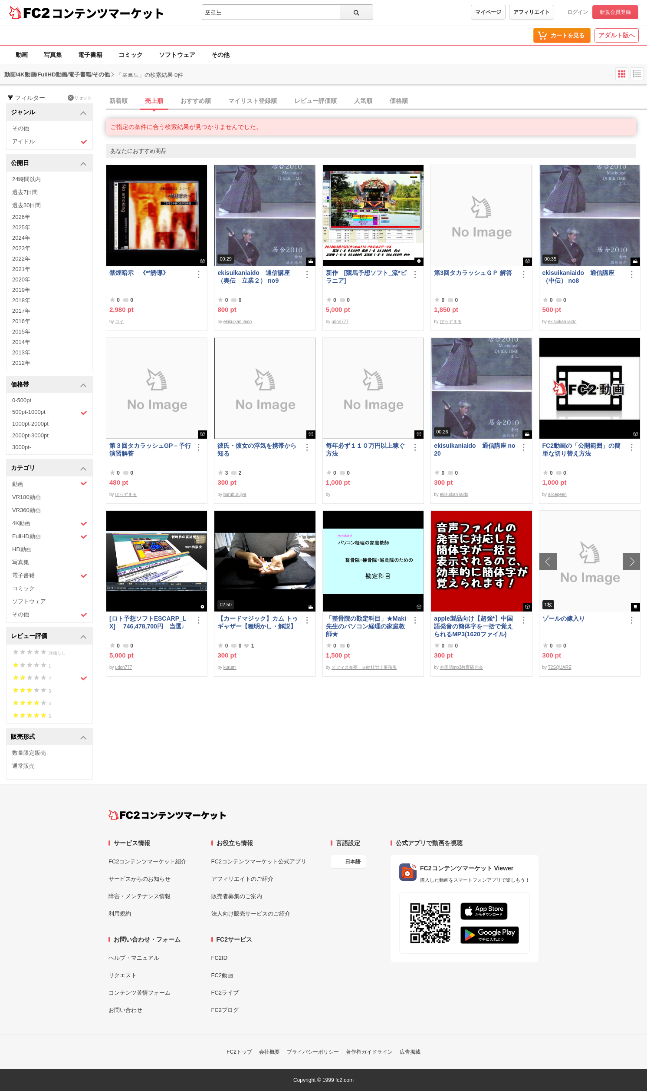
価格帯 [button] (49, 385)
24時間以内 (26, 179)
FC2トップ (239, 1052)
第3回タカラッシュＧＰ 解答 (473, 272)
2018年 (21, 300)
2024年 (21, 238)
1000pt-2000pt (30, 423)
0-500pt (21, 400)
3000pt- (21, 447)
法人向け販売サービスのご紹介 (250, 913)
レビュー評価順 (315, 100)
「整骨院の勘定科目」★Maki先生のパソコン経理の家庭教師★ (366, 626)
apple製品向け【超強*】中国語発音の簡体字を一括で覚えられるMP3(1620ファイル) (473, 626)
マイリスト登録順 (252, 100)
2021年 (21, 269)
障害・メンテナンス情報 (139, 896)
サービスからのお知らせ (139, 879)
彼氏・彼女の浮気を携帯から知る (256, 449)
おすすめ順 (196, 100)
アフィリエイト (531, 12)
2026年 (21, 217)
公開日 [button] (49, 163)
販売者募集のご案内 (236, 896)
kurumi (229, 667)
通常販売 (23, 766)
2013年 (21, 352)
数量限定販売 (29, 753)
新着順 (118, 100)
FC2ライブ (225, 992)
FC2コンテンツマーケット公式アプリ (259, 861)
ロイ (119, 321)
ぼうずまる (451, 321)
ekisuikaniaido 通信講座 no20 (474, 449)
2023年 (21, 248)
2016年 (21, 321)
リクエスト (122, 975)
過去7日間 (25, 192)
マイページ (488, 12)
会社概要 (269, 1052)
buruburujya (234, 494)
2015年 (21, 331)
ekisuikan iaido (237, 321)
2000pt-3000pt (30, 435)
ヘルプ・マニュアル (133, 958)
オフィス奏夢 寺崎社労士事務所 (364, 667)
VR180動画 (26, 497)
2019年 (21, 290)
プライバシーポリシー (313, 1052)
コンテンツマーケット (108, 13)
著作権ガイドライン (369, 1052)
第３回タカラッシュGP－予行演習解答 (150, 449)
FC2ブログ (225, 1010)
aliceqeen (557, 494)
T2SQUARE (559, 667)
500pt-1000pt (49, 413)
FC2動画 (222, 975)
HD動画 (22, 549)
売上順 (154, 100)
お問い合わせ (125, 1010)
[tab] (376, 101)
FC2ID (219, 958)
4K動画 (49, 523)
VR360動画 (26, 510)
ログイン (577, 12)
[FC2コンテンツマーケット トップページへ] (167, 815)
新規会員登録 (615, 12)
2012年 (21, 363)
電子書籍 (90, 54)
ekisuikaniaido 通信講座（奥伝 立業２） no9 (253, 276)
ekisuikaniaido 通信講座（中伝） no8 (578, 276)
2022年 (21, 258)
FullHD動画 (49, 536)
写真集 (53, 54)
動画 (22, 54)
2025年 (21, 227)
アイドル (49, 141)
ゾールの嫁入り (563, 618)
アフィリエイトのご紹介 (242, 879)
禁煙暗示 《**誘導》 (139, 272)
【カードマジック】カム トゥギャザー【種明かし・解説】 (257, 622)
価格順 (399, 100)
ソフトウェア (177, 54)
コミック (130, 54)
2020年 (21, 279)
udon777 (340, 321)
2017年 (21, 310)
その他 (220, 54)
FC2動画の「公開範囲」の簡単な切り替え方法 (581, 449)
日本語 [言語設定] (353, 862)
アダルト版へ (616, 35)
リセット (80, 98)
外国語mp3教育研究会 (461, 667)
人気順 (363, 100)
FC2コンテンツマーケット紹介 (147, 861)
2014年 (21, 342)
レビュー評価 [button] (49, 636)
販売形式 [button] (49, 737)
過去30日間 (26, 205)
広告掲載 (410, 1052)
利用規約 (119, 913)
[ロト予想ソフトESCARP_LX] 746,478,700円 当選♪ (147, 622)
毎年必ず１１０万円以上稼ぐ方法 (365, 449)
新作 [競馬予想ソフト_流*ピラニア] (366, 276)
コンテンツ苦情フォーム (139, 992)
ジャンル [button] (49, 113)
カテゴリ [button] (49, 468)
